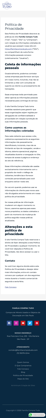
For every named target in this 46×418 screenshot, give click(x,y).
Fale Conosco (10, 287)
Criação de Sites (28, 385)
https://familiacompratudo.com (18, 49)
